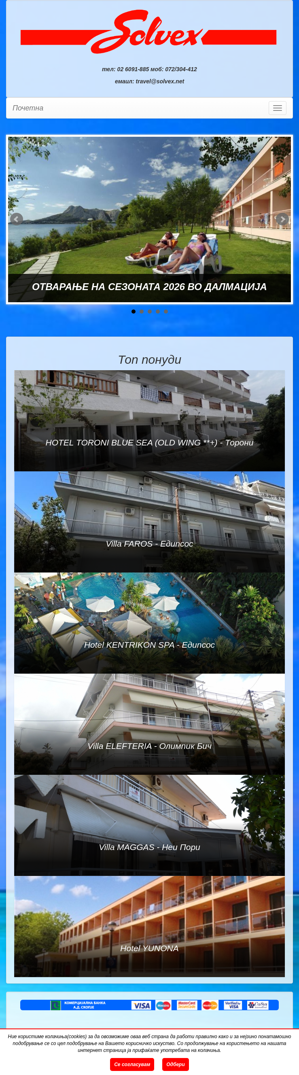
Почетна (28, 108)
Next (282, 219)
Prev (16, 219)
